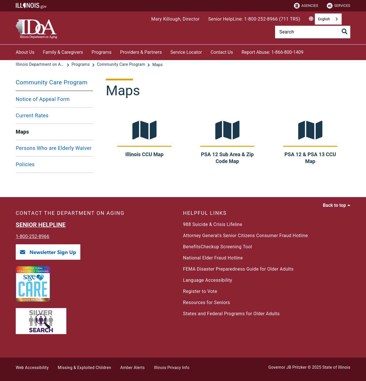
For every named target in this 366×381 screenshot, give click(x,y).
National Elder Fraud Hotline (213, 258)
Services (338, 6)
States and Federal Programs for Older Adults (231, 313)
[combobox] (328, 19)
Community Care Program (51, 82)
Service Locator (186, 52)
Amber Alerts (132, 367)
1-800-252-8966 (32, 236)
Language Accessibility (207, 280)
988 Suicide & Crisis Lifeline (212, 224)
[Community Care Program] (121, 64)
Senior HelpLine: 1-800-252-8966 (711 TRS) (254, 19)
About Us (25, 52)
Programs (102, 52)
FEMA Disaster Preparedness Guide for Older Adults (238, 269)
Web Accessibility (32, 367)
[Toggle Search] (344, 31)
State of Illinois (336, 367)
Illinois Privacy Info (171, 367)
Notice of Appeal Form (43, 99)
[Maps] (157, 64)
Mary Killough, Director (175, 19)
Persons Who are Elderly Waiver (54, 148)
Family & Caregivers (63, 52)
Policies (25, 164)
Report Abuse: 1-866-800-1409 (272, 52)
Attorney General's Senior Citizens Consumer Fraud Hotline (245, 235)
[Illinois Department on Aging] (40, 64)
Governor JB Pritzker (287, 367)
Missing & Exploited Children (84, 367)
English (324, 19)
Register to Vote (200, 291)
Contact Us (221, 52)
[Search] (312, 32)
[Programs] (81, 64)
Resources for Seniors (206, 302)
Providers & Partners (141, 52)
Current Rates (32, 115)
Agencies (306, 6)
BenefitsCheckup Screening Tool (217, 246)
